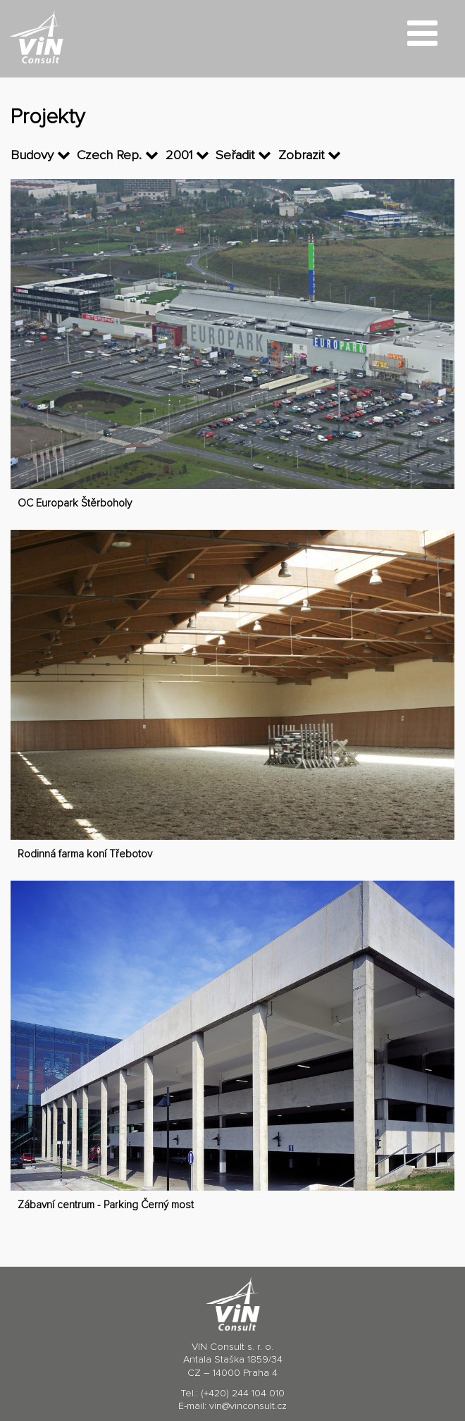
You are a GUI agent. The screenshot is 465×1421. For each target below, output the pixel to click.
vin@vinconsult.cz (248, 1406)
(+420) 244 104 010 (243, 1393)
